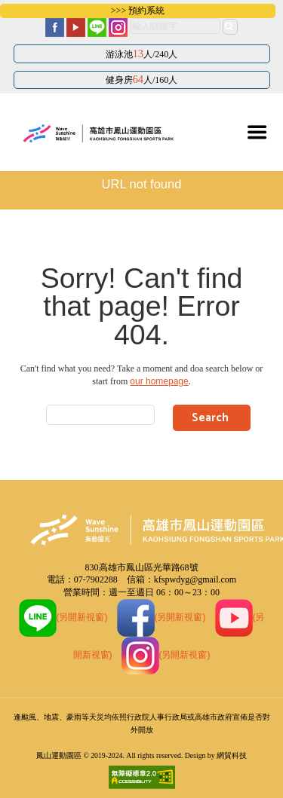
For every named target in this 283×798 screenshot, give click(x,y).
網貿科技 (232, 755)
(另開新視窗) (63, 617)
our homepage (159, 381)
